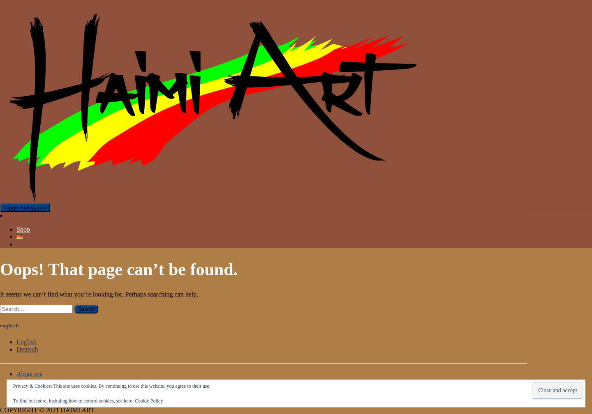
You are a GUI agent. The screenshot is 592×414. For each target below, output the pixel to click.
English (26, 341)
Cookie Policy (149, 401)
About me (29, 373)
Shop (23, 229)
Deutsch (27, 349)
